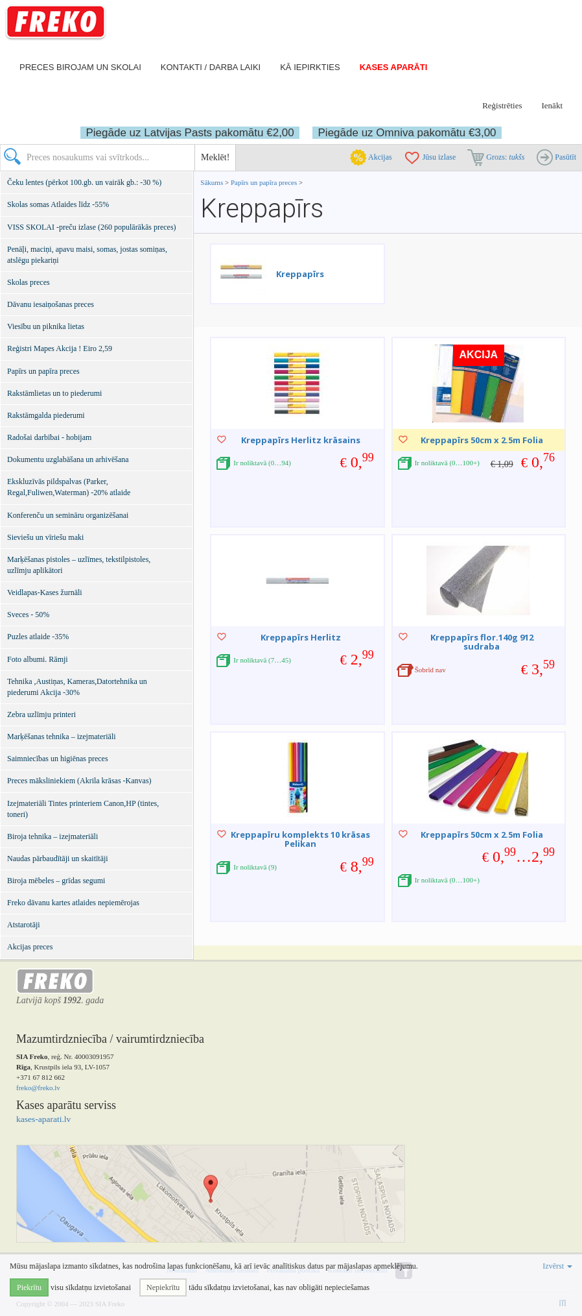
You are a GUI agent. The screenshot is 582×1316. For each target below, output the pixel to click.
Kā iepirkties (310, 67)
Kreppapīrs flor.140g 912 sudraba (481, 641)
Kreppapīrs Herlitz (301, 637)
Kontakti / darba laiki (211, 67)
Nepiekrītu (163, 1287)
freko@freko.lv (38, 1087)
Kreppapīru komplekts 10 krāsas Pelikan (300, 839)
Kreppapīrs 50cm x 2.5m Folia (482, 440)
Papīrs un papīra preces (265, 182)
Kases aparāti (394, 67)
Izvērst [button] (557, 1266)
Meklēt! (215, 157)
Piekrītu (29, 1287)
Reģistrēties (502, 105)
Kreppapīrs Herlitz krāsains (300, 440)
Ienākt (552, 105)
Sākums (211, 182)
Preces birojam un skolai (80, 67)
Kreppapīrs (300, 274)
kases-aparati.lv (43, 1119)
